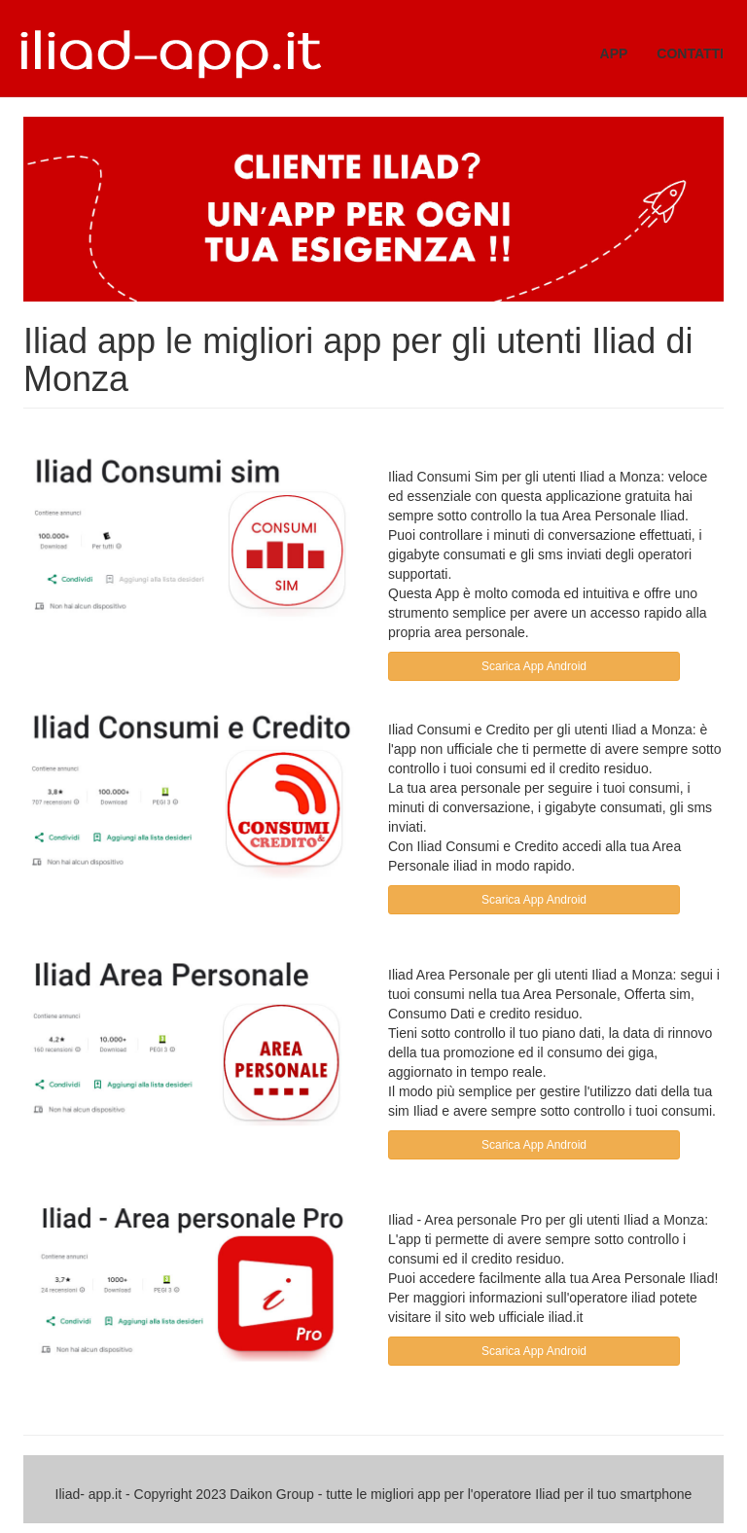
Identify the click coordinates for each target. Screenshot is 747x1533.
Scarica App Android (534, 666)
